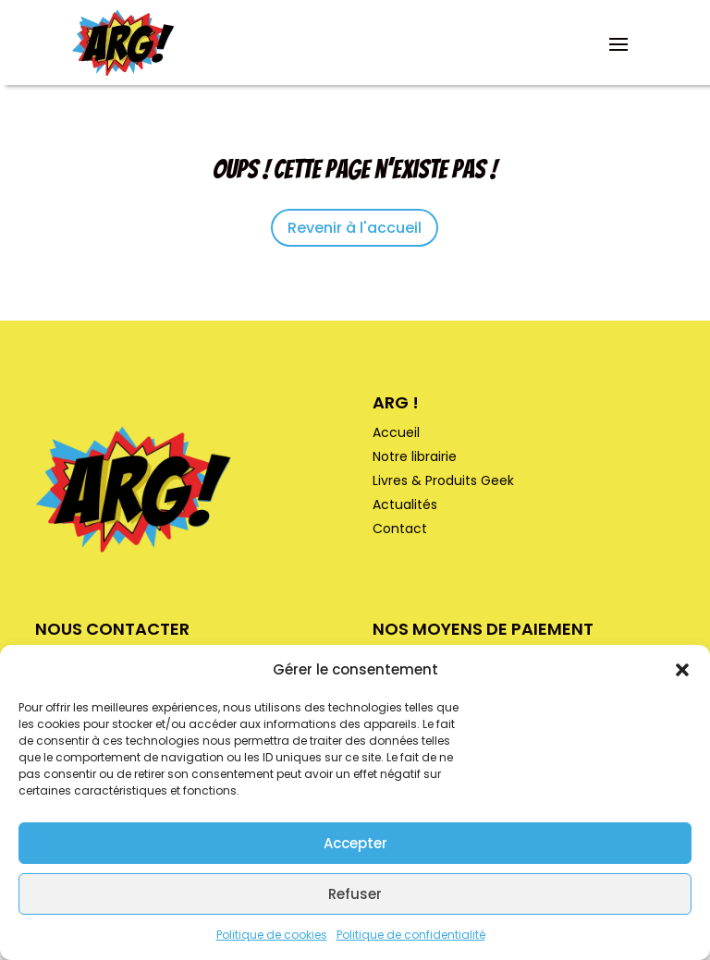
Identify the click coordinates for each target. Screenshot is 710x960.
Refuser (355, 894)
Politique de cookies (271, 934)
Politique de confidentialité (411, 934)
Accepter (355, 843)
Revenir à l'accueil (355, 227)
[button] (682, 670)
